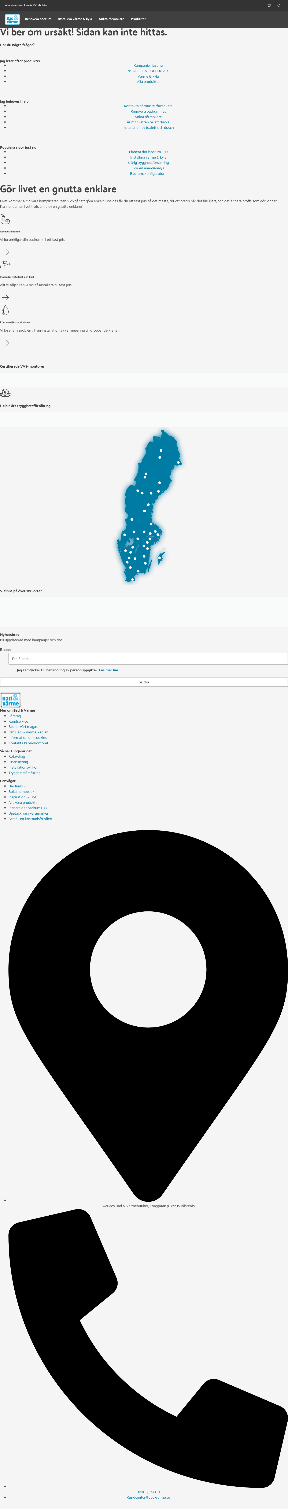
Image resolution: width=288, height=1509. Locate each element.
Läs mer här (108, 670)
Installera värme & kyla (75, 19)
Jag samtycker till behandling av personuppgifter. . (68, 670)
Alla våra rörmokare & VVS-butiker (26, 5)
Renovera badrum (38, 19)
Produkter (138, 19)
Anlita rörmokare (111, 19)
